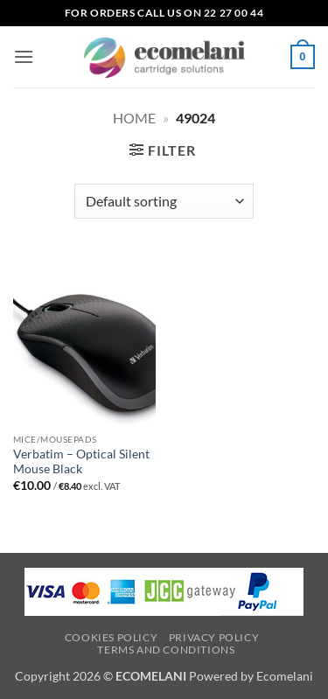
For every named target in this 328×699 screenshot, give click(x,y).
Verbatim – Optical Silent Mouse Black (81, 462)
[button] (23, 56)
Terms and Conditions (165, 649)
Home (134, 117)
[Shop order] (164, 201)
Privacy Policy (214, 637)
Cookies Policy (111, 637)
